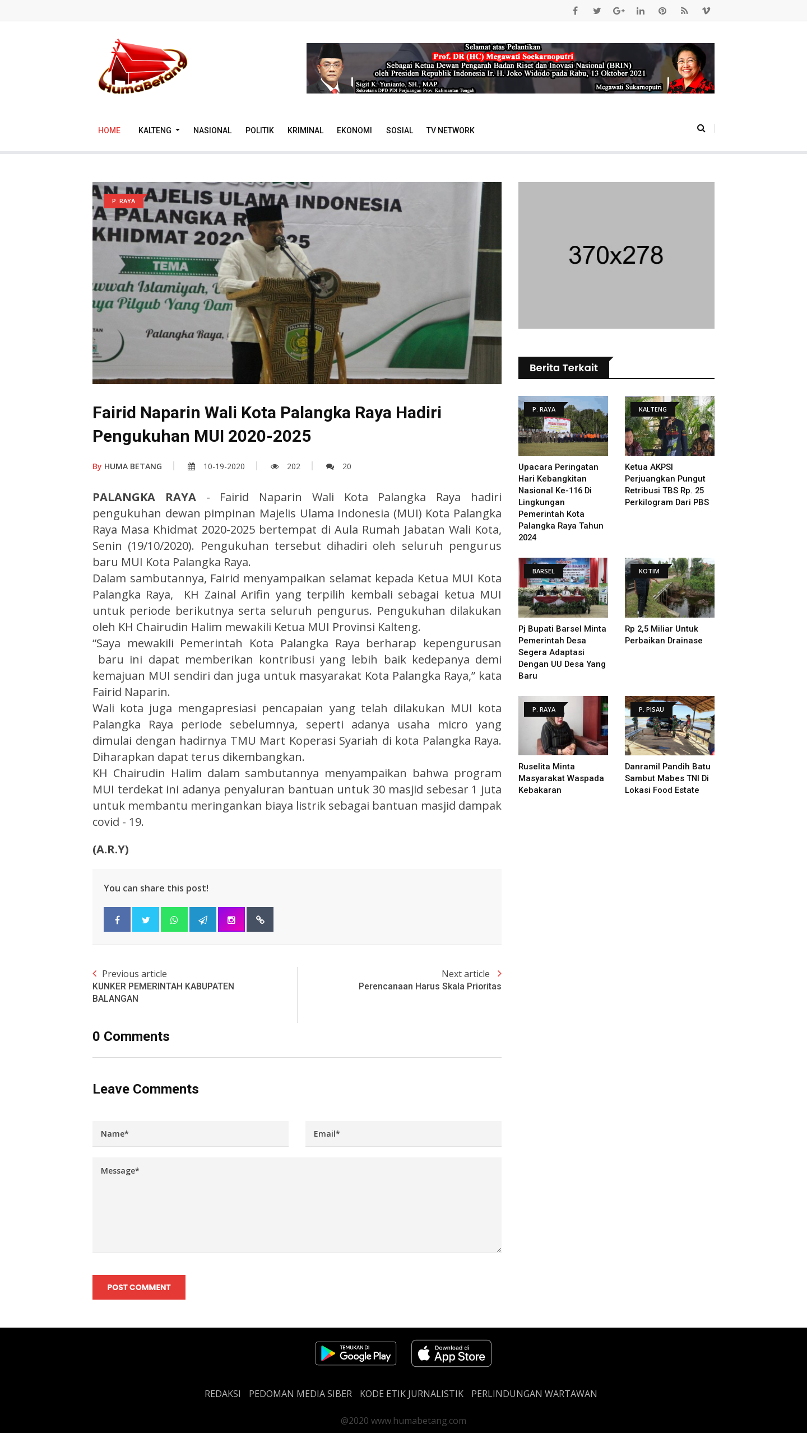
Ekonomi (354, 130)
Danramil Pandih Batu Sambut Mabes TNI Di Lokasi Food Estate (668, 778)
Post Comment (139, 1287)
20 (338, 466)
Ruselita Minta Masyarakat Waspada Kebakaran (561, 778)
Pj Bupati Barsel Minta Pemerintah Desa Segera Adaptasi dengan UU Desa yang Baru (562, 652)
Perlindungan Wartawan (534, 1395)
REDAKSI (223, 1395)
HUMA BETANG (127, 466)
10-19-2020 (216, 466)
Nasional (212, 130)
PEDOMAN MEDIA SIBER (300, 1395)
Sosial (399, 130)
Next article (399, 980)
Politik (259, 130)
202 (285, 466)
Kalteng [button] (155, 130)
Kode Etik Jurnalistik (411, 1395)
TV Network (450, 130)
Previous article (194, 987)
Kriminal (305, 130)
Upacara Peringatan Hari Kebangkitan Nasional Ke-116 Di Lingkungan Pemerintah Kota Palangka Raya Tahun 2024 (561, 502)
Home (109, 130)
